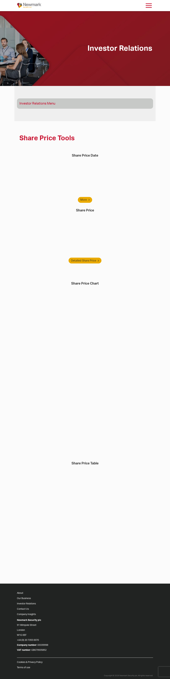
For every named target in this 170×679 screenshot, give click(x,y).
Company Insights (26, 614)
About (20, 593)
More (85, 199)
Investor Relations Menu (37, 103)
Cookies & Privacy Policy (29, 662)
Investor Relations (26, 604)
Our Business (24, 598)
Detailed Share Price (85, 260)
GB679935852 (38, 650)
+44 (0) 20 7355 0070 (28, 640)
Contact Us (23, 609)
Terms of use (23, 667)
